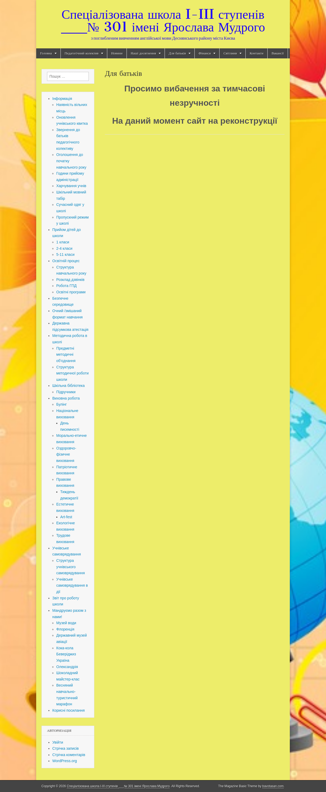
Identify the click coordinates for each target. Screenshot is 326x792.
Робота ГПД (66, 286)
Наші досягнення (143, 53)
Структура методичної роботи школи (72, 373)
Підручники (66, 392)
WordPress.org (64, 761)
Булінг (61, 404)
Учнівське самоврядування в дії (72, 585)
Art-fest (66, 517)
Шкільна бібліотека (68, 385)
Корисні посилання (68, 710)
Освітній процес (66, 261)
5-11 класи (65, 254)
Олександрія (67, 667)
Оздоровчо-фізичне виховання (66, 454)
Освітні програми (71, 292)
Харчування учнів (71, 186)
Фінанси (205, 53)
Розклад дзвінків (70, 279)
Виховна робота (66, 398)
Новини (117, 53)
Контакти (256, 53)
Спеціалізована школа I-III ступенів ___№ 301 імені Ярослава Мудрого (163, 20)
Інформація (62, 98)
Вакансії (278, 53)
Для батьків (177, 53)
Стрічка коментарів (68, 755)
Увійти (57, 742)
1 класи (62, 242)
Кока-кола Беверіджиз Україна (66, 654)
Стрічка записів (65, 748)
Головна (46, 53)
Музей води (66, 623)
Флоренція (65, 629)
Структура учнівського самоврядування (70, 566)
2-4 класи (64, 248)
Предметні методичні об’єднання (66, 354)
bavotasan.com (273, 786)
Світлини (230, 53)
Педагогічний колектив (82, 53)
